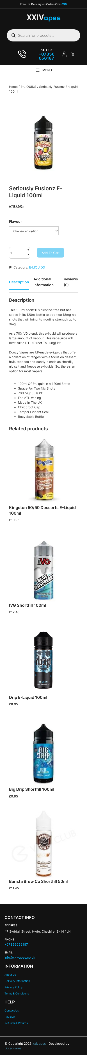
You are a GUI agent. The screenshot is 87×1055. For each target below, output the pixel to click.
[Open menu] (43, 70)
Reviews (10, 1016)
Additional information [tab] (44, 282)
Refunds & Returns (16, 1023)
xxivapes (39, 1043)
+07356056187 (16, 944)
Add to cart (51, 253)
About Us (10, 974)
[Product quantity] (19, 253)
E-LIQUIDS (28, 87)
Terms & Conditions (17, 993)
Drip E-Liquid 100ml (28, 697)
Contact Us (12, 1010)
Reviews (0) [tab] (71, 282)
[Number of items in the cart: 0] (73, 54)
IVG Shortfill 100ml (27, 605)
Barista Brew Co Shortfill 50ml (38, 881)
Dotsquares (13, 1048)
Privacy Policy (14, 987)
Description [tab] (19, 282)
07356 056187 (47, 56)
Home (13, 87)
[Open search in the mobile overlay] (43, 35)
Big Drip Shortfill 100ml (31, 789)
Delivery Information (17, 981)
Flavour (15, 221)
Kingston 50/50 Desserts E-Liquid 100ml (42, 510)
